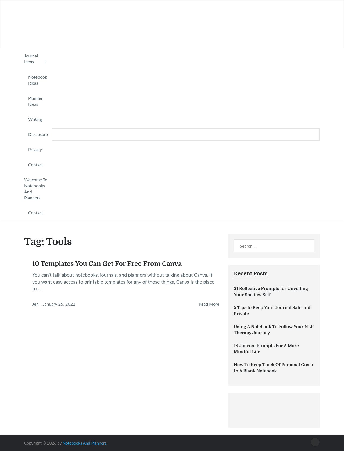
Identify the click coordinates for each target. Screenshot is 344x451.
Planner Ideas (35, 101)
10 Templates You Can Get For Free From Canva (107, 263)
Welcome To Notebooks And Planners (35, 188)
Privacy (35, 149)
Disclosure (38, 134)
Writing (35, 119)
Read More (209, 303)
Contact (35, 164)
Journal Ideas (31, 58)
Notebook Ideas (37, 79)
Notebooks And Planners (84, 443)
